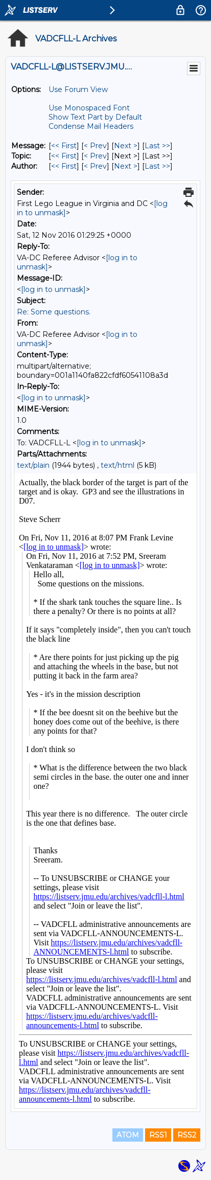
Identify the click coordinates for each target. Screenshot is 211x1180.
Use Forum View (78, 89)
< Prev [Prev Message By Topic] (95, 156)
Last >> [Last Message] (157, 145)
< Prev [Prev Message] (95, 145)
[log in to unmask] (53, 289)
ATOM (127, 1135)
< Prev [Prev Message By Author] (95, 166)
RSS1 (158, 1135)
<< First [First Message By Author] (64, 166)
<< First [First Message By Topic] (64, 156)
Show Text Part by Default (95, 117)
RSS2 (186, 1135)
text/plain (33, 465)
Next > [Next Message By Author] (125, 166)
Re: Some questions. (53, 311)
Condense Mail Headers (91, 126)
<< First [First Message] (64, 145)
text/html (117, 465)
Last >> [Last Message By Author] (157, 166)
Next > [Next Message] (125, 145)
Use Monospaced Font (89, 107)
